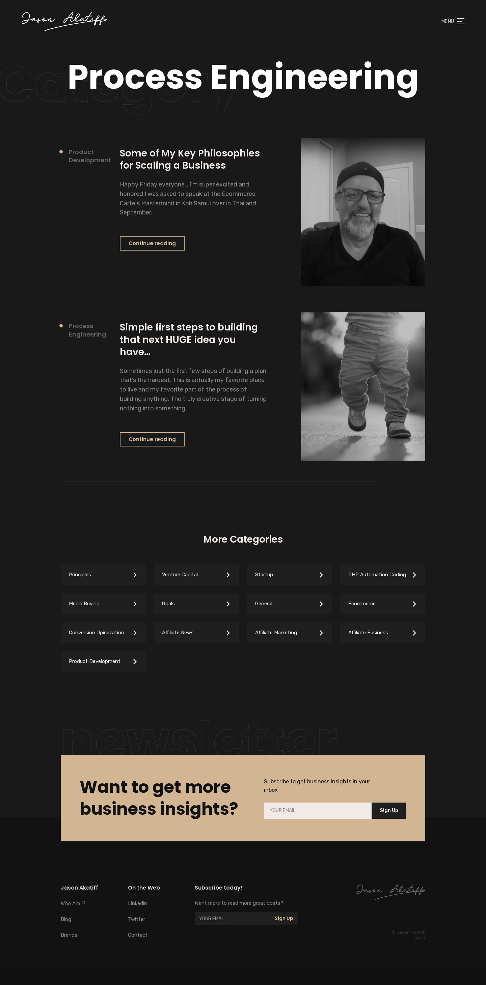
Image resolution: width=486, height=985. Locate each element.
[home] (64, 21)
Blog (66, 919)
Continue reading (152, 243)
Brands (69, 935)
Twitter (136, 919)
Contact (137, 935)
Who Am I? (73, 903)
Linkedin (137, 903)
